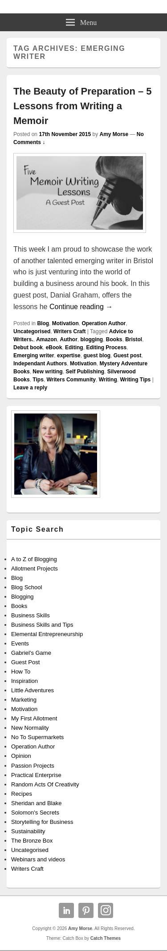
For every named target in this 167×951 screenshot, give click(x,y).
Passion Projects (32, 765)
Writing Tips (135, 379)
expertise (69, 355)
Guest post (128, 355)
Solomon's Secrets (35, 812)
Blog (43, 323)
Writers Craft (69, 331)
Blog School (26, 587)
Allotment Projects (34, 568)
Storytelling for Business (42, 822)
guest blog (96, 355)
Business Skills (30, 615)
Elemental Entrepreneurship (47, 634)
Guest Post (25, 662)
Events (20, 643)
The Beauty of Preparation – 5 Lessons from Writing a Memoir (82, 106)
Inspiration (24, 681)
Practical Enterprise (36, 775)
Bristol (133, 339)
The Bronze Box (32, 840)
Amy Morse (113, 134)
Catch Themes (105, 938)
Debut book (28, 347)
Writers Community (70, 379)
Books (114, 339)
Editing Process (106, 347)
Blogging (22, 596)
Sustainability (28, 831)
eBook (54, 347)
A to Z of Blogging (34, 559)
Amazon (46, 339)
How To (20, 671)
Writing (108, 379)
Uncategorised (31, 331)
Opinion (21, 756)
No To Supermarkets (37, 737)
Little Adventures (32, 690)
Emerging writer (33, 355)
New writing (47, 371)
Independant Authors (40, 363)
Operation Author (103, 323)
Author (68, 339)
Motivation (65, 323)
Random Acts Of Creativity (45, 784)
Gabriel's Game (31, 652)
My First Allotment (34, 718)
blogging (91, 339)
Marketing (24, 699)
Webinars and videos (38, 859)
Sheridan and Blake (36, 803)
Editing (74, 347)
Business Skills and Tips (42, 624)
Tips (38, 379)
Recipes (21, 793)
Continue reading (81, 306)
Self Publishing (84, 371)
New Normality (30, 727)
